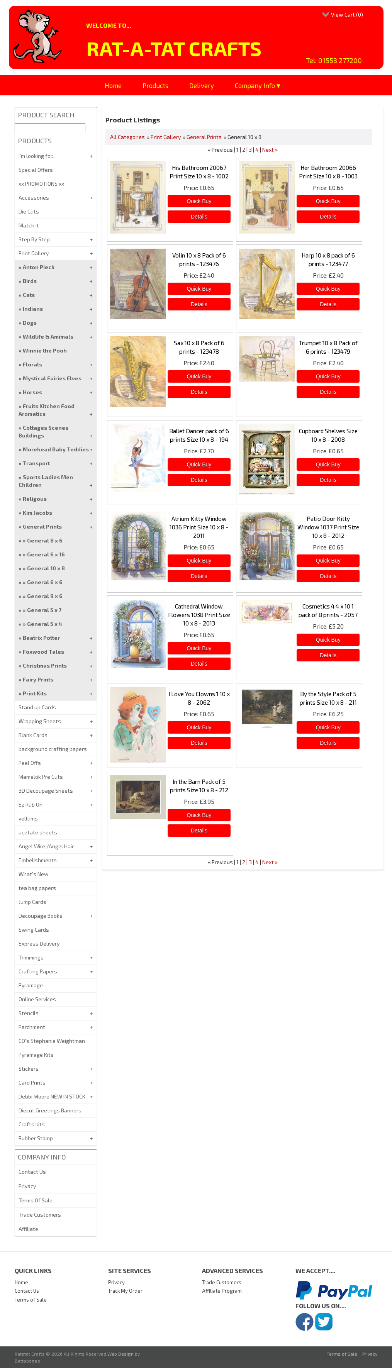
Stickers (29, 1068)
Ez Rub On (30, 804)
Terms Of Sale (36, 1200)
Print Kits (35, 693)
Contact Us (32, 1171)
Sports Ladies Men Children (46, 481)
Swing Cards (34, 929)
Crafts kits (32, 1124)
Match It (29, 225)
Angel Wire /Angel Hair (46, 846)
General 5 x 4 (44, 623)
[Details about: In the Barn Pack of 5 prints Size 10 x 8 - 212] (199, 830)
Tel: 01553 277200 (334, 60)
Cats (29, 295)
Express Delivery (39, 943)
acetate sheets (38, 832)
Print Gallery (166, 137)
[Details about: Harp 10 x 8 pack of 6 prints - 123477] (328, 304)
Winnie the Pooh (45, 350)
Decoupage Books (41, 915)
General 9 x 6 (45, 596)
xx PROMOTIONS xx (41, 183)
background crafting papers (53, 749)
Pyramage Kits (36, 1054)
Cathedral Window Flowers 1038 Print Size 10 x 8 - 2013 (199, 615)
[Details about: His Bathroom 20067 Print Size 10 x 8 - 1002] (199, 216)
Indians (33, 308)
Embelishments (38, 860)
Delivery (201, 85)
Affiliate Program (222, 1291)
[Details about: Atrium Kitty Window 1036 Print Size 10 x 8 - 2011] (199, 576)
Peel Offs (30, 762)
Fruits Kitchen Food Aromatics (47, 410)
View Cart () (347, 14)
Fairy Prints (38, 679)
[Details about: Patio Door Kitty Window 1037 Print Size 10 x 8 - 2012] (328, 576)
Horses (32, 392)
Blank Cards (33, 735)
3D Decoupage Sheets (46, 790)
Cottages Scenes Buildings (43, 431)
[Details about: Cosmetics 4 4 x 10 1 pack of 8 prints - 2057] (328, 655)
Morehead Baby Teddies (56, 449)
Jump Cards (32, 901)
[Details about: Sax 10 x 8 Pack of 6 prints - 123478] (199, 392)
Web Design (120, 1353)
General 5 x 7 (44, 610)
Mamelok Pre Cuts (41, 776)
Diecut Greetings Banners (50, 1110)
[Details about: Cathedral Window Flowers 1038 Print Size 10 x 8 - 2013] (199, 664)
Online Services (37, 999)
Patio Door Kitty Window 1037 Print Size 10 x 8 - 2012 (328, 527)
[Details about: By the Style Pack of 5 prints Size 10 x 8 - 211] (328, 743)
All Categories (127, 137)
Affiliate (28, 1229)
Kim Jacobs (37, 512)
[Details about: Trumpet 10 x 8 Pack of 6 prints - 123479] (328, 392)
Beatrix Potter (41, 637)
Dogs (30, 322)
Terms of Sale (31, 1300)
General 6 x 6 (45, 582)
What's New (34, 874)
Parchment (32, 1027)
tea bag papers (37, 888)
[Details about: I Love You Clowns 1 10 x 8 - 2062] (199, 743)
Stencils (29, 1013)
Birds (30, 281)
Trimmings (31, 957)
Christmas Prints (45, 665)
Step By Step (34, 239)
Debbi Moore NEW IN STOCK (52, 1096)
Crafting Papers (38, 971)
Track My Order (125, 1291)
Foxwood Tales (43, 651)
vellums (28, 818)
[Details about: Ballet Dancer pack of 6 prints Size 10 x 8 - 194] (199, 480)
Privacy (27, 1186)
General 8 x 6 (45, 540)
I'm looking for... (37, 156)
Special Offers (36, 169)
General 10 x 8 (46, 568)
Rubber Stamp (36, 1138)
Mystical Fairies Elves (52, 378)
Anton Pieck (38, 267)
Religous (35, 498)
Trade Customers (40, 1214)
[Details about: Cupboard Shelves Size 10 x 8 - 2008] (328, 480)
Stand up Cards (37, 707)
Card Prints (32, 1082)
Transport (36, 463)
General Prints (204, 137)
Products (155, 85)
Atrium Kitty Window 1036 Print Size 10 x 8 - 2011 (199, 527)
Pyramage (31, 985)
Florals (32, 364)
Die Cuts (29, 211)
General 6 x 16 (46, 554)
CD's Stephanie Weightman (52, 1040)
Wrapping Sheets (40, 721)
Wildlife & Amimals (48, 336)
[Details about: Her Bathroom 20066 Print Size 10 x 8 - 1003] (328, 216)
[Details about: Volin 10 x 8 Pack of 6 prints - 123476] (199, 304)
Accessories (34, 197)
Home (113, 85)
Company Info (255, 85)
